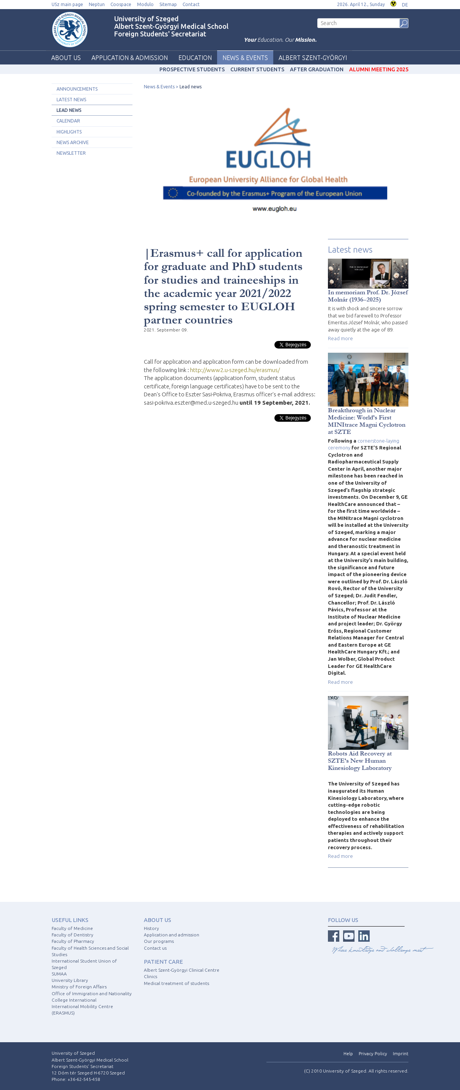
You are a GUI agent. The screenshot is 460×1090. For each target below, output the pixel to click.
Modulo (145, 4)
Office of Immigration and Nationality (92, 993)
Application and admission (171, 934)
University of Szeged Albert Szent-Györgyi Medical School (171, 22)
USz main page (67, 4)
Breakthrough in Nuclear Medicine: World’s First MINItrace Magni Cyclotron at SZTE (366, 421)
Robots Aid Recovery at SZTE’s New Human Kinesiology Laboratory (360, 760)
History (151, 928)
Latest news (71, 99)
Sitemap (168, 4)
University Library (70, 980)
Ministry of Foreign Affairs (79, 986)
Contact (191, 4)
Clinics (150, 976)
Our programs (159, 941)
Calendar (68, 120)
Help (348, 1053)
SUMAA (59, 973)
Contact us (155, 948)
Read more (340, 338)
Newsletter (71, 153)
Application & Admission (129, 57)
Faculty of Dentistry (72, 934)
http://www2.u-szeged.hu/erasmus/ (235, 370)
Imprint (400, 1053)
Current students (257, 69)
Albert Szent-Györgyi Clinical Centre (181, 969)
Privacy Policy (373, 1053)
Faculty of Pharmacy (73, 941)
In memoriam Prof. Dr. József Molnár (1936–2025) (368, 296)
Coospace (120, 4)
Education (195, 57)
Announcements (77, 88)
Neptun (97, 4)
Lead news (69, 110)
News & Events (245, 57)
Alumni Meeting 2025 (378, 69)
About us (66, 57)
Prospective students (192, 69)
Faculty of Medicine (72, 928)
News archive (73, 142)
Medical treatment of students (176, 983)
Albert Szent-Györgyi (313, 57)
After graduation (316, 69)
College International (74, 999)
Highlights (69, 131)
